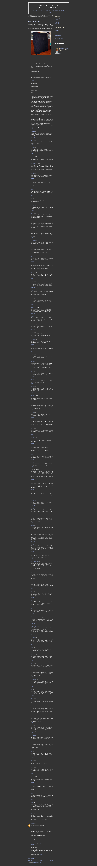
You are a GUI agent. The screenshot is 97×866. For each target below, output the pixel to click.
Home (41, 860)
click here (40, 854)
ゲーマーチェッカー (34, 221)
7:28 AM (32, 153)
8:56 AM (32, 245)
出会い (32, 140)
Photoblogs (57, 30)
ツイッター (33, 156)
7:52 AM (32, 451)
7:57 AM (32, 160)
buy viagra (33, 131)
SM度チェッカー (34, 307)
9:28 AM (32, 459)
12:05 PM (33, 634)
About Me (57, 22)
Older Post (51, 860)
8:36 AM (32, 466)
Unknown (32, 823)
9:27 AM (32, 278)
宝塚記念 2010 (33, 316)
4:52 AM (32, 144)
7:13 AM (32, 740)
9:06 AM (32, 569)
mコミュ (32, 663)
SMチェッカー (33, 785)
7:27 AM (32, 597)
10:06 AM (33, 541)
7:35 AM (32, 392)
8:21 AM (32, 186)
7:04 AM (32, 748)
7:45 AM (32, 170)
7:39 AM (32, 210)
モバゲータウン (33, 706)
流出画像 (32, 379)
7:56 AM (32, 219)
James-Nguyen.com (64, 48)
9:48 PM (32, 80)
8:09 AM (32, 229)
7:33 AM (32, 195)
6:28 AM (32, 820)
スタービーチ (33, 205)
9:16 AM (32, 417)
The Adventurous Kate (59, 36)
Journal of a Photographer (60, 28)
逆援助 (32, 446)
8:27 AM (32, 714)
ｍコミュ (32, 767)
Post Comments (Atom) (37, 862)
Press (56, 20)
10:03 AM (33, 383)
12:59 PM (33, 137)
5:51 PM (32, 855)
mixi (31, 689)
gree (31, 256)
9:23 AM (32, 551)
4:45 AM (32, 757)
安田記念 (32, 173)
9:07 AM (32, 434)
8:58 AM (32, 558)
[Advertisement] (59, 75)
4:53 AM (32, 344)
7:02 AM (32, 178)
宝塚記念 (32, 290)
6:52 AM (32, 695)
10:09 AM (33, 329)
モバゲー (32, 147)
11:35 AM (33, 505)
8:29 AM (32, 351)
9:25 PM (32, 73)
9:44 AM (32, 425)
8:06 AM (32, 722)
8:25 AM (32, 479)
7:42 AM (32, 237)
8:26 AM (32, 253)
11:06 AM (33, 588)
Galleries (56, 19)
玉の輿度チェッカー (34, 361)
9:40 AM (32, 443)
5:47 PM (32, 844)
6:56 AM (32, 790)
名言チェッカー (33, 679)
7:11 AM (32, 773)
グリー (32, 572)
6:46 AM (32, 782)
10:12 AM (33, 313)
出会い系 (32, 386)
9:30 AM (32, 409)
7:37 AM (32, 401)
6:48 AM (32, 376)
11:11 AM (33, 304)
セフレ (32, 532)
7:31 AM (32, 704)
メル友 (32, 332)
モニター (32, 428)
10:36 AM (33, 287)
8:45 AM (32, 644)
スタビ (32, 298)
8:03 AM (32, 764)
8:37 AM (32, 128)
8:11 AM (32, 336)
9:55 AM (32, 613)
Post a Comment (31, 858)
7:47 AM (32, 732)
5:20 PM (32, 87)
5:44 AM (32, 810)
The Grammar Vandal (59, 38)
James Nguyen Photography (48, 6)
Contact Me (57, 23)
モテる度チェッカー (34, 163)
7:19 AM (32, 676)
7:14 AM (32, 668)
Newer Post (30, 860)
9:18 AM (32, 660)
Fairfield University (58, 35)
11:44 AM (33, 623)
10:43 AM (33, 497)
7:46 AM (32, 269)
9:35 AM (32, 522)
